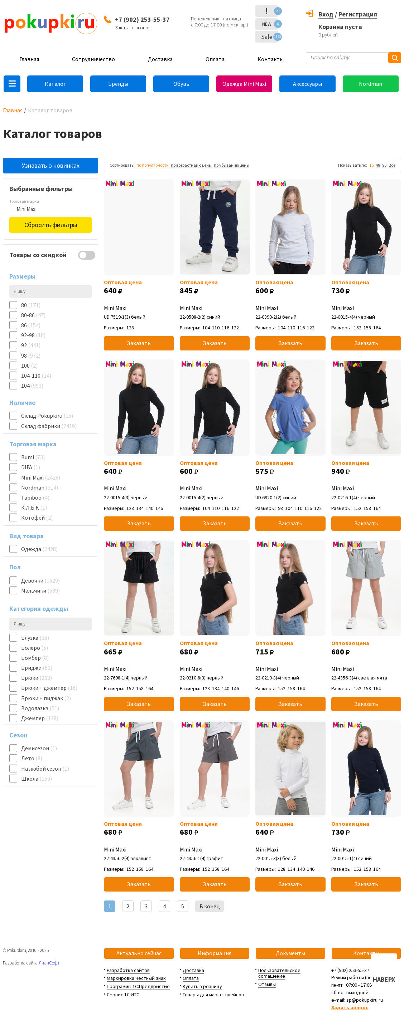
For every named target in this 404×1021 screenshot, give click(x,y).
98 (30, 355)
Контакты (271, 59)
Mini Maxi (40, 477)
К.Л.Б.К (34, 507)
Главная (29, 59)
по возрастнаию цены (191, 165)
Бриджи (36, 667)
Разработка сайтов (128, 970)
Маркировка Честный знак (136, 978)
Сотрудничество (93, 59)
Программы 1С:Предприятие (138, 986)
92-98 (33, 335)
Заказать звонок (133, 27)
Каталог (55, 83)
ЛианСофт (49, 963)
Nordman (370, 83)
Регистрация (357, 14)
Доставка (160, 59)
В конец (209, 906)
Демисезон (39, 748)
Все (392, 165)
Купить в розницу (202, 986)
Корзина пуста (340, 27)
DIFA (30, 467)
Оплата (215, 59)
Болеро (34, 647)
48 (378, 165)
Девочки (40, 580)
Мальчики (40, 590)
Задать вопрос (349, 1007)
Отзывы (267, 984)
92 (30, 345)
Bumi (33, 457)
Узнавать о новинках (51, 165)
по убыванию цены (231, 165)
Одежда (39, 549)
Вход (325, 14)
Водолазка (40, 708)
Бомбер (35, 657)
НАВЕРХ (384, 979)
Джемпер (39, 718)
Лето (31, 758)
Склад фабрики (49, 425)
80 (30, 305)
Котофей (37, 517)
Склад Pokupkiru (47, 415)
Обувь (181, 83)
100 (29, 365)
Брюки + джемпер (49, 687)
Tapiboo (35, 497)
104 (32, 385)
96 (384, 165)
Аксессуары (307, 83)
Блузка (35, 637)
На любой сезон (45, 768)
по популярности (152, 165)
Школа (36, 778)
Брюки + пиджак (46, 698)
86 (30, 325)
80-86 (33, 315)
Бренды (118, 83)
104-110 (36, 375)
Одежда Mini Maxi (244, 83)
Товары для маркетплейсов (213, 994)
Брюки (36, 677)
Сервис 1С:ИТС (123, 994)
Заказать (139, 343)
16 (371, 165)
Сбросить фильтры (50, 225)
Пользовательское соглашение (279, 973)
